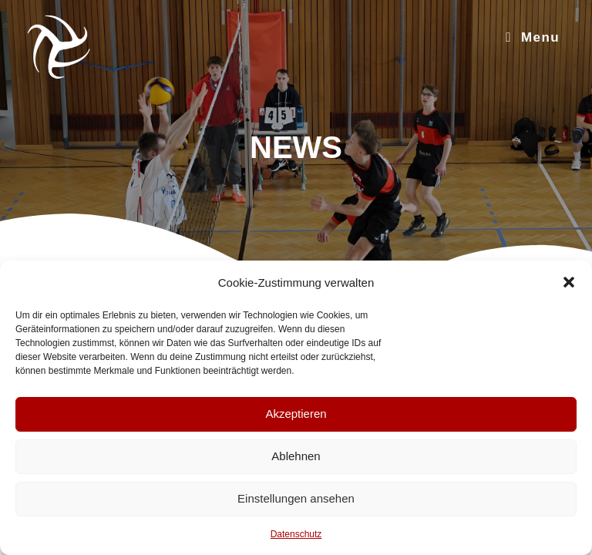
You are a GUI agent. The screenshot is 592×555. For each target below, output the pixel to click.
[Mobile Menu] (533, 37)
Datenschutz (296, 534)
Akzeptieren (295, 413)
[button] (569, 282)
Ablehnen (295, 455)
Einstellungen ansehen (296, 498)
